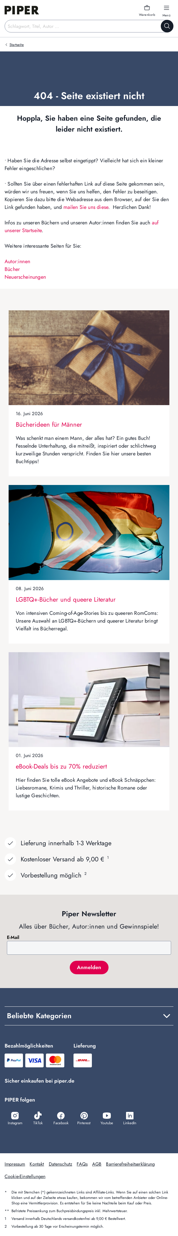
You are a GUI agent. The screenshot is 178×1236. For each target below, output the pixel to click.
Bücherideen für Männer (49, 424)
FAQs (82, 1164)
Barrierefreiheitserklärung (130, 1164)
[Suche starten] (167, 26)
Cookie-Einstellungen (25, 1176)
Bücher (12, 269)
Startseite (16, 44)
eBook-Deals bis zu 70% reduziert (61, 766)
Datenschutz (60, 1164)
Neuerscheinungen (25, 277)
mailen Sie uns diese (86, 207)
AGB (96, 1164)
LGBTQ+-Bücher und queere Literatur (66, 599)
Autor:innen (17, 261)
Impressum (15, 1164)
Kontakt (37, 1164)
